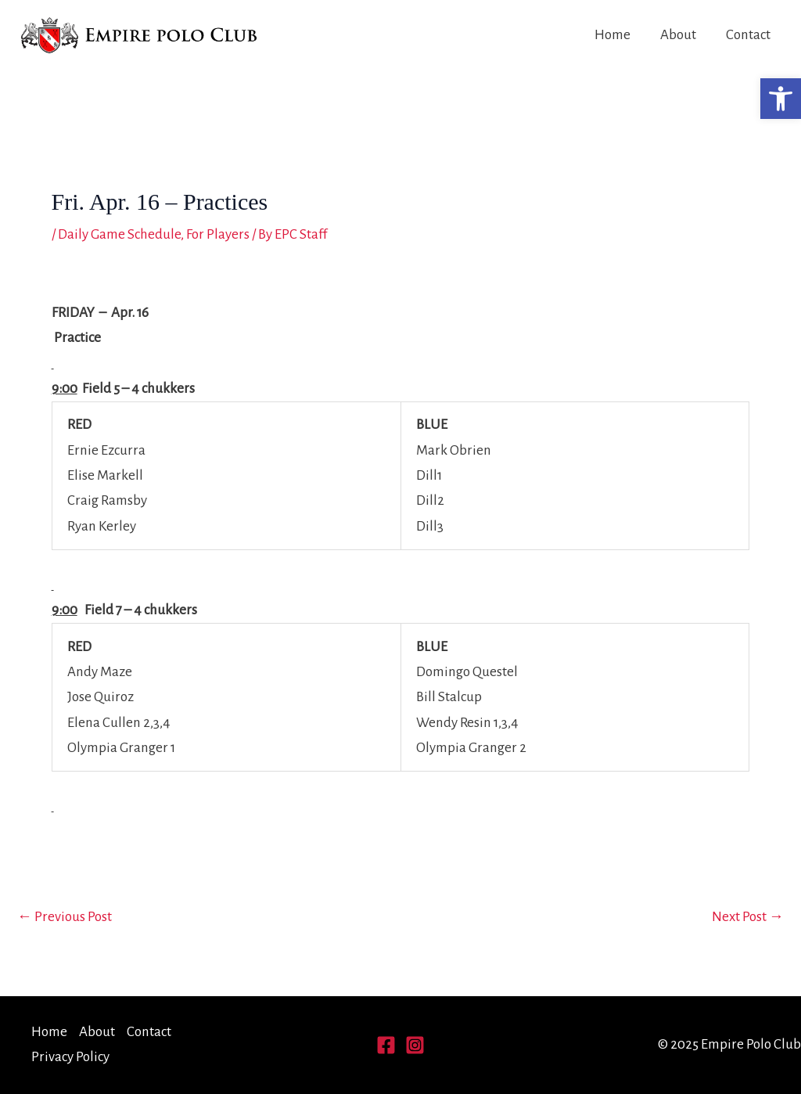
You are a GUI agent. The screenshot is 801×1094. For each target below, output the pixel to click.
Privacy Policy (70, 1056)
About (678, 34)
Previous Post (64, 916)
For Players (218, 234)
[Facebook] (386, 1045)
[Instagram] (415, 1045)
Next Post (748, 916)
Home (612, 34)
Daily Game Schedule (119, 234)
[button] (780, 98)
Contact (748, 34)
